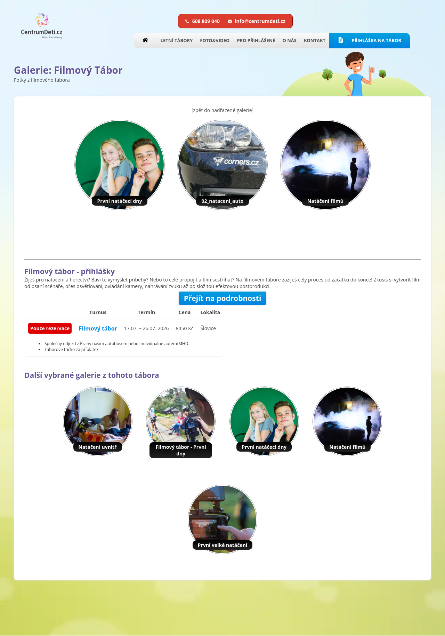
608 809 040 (203, 21)
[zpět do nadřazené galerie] (222, 110)
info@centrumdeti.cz (256, 21)
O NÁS (289, 40)
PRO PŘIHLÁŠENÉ (256, 40)
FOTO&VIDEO (214, 40)
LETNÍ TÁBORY (177, 40)
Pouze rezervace (50, 328)
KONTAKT (314, 40)
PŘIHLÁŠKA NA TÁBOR (369, 40)
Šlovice (208, 328)
